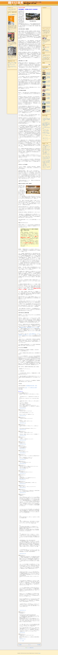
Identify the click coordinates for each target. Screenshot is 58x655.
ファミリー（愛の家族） (47, 133)
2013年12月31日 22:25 (23, 610)
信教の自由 (45, 150)
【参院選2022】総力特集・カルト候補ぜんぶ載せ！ (48, 90)
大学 (47, 151)
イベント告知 (48, 146)
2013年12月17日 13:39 (23, 415)
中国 (47, 167)
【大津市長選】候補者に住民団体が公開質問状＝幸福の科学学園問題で (48, 102)
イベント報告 (44, 147)
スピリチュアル (46, 160)
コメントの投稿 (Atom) (30, 647)
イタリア (47, 166)
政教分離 (47, 149)
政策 (49, 149)
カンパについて (23, 4)
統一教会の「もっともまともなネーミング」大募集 (45, 48)
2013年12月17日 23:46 (23, 440)
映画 (45, 157)
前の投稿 (38, 644)
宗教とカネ (44, 162)
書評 (44, 158)
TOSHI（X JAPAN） (44, 165)
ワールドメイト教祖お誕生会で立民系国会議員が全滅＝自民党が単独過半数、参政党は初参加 (48, 74)
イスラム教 (44, 163)
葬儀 (48, 162)
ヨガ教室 (47, 161)
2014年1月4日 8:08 (22, 632)
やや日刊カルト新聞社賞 (45, 145)
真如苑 (44, 125)
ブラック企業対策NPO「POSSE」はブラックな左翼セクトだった (48, 82)
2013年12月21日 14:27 (23, 492)
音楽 (46, 158)
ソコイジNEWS (44, 57)
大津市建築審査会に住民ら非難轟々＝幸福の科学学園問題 (48, 77)
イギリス (44, 166)
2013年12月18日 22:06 (23, 463)
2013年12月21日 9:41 (23, 483)
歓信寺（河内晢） (46, 118)
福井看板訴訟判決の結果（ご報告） (32, 385)
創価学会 (47, 125)
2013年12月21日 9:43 (23, 487)
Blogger (39, 653)
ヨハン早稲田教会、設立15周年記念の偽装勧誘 (48, 98)
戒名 (47, 162)
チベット (45, 167)
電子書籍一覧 (18, 4)
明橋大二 (46, 164)
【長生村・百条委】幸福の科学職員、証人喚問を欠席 (48, 86)
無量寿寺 (35, 387)
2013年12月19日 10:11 (23, 473)
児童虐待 (45, 152)
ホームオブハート (45, 134)
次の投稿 (19, 644)
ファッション (45, 159)
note (10, 63)
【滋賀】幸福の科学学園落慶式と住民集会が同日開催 (48, 106)
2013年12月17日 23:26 (23, 435)
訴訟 (33, 387)
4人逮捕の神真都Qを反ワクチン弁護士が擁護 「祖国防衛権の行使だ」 (48, 111)
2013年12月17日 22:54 (23, 429)
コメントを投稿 (22, 640)
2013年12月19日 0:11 (23, 469)
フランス (45, 168)
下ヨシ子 (48, 164)
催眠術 (44, 161)
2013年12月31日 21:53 (23, 553)
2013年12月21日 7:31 (23, 479)
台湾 (43, 167)
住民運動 (31, 387)
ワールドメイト (46, 140)
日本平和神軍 (47, 130)
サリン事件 (44, 148)
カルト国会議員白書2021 (11, 46)
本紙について (13, 4)
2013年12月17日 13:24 (23, 408)
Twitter (8, 65)
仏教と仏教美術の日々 (32, 333)
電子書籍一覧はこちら (10, 58)
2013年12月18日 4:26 (23, 459)
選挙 (43, 150)
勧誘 (45, 154)
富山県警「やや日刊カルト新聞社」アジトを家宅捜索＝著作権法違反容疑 (48, 94)
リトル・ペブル (46, 139)
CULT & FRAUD (13, 64)
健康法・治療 (47, 153)
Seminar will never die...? (13, 66)
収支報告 (28, 4)
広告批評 (47, 157)
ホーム (9, 4)
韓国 (49, 166)
